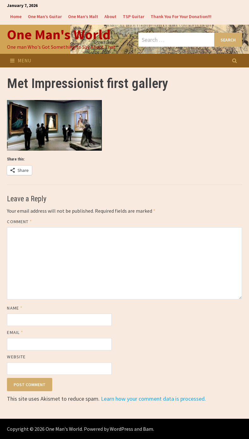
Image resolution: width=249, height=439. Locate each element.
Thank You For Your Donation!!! (181, 16)
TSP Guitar (133, 16)
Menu (20, 60)
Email (15, 332)
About (110, 16)
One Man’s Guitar (45, 16)
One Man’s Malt (83, 16)
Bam (148, 429)
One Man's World (58, 34)
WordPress (121, 429)
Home (16, 16)
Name (14, 308)
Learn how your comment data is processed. (153, 398)
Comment (19, 221)
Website (16, 357)
